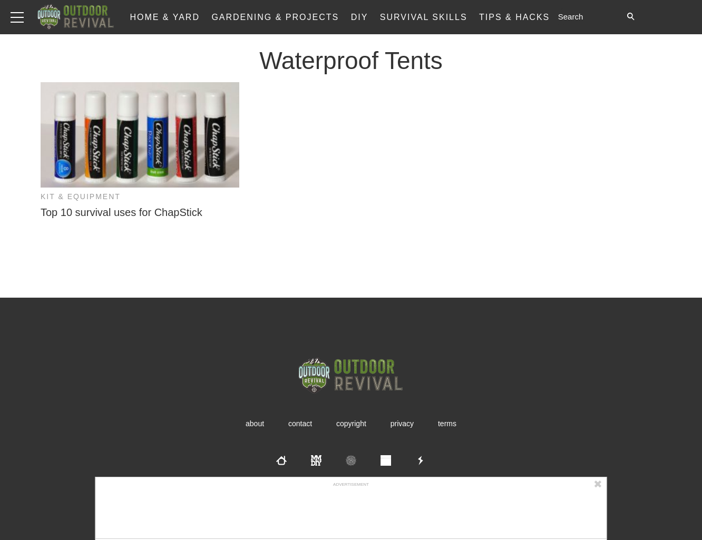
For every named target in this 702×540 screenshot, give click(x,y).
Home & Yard (165, 17)
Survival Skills (423, 17)
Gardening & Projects (275, 17)
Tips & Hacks (514, 17)
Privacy (402, 423)
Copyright (351, 423)
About (255, 423)
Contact (300, 423)
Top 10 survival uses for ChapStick (121, 212)
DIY (359, 17)
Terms (447, 423)
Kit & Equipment (81, 196)
